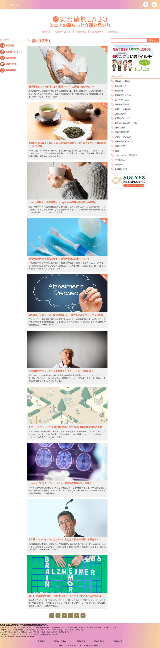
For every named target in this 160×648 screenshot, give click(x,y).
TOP (5, 5)
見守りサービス (122, 100)
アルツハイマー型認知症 (126, 155)
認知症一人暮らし (123, 109)
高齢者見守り (121, 86)
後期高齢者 (120, 160)
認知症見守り (97, 32)
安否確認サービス (123, 118)
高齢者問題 (81, 32)
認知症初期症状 (122, 132)
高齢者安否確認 (122, 104)
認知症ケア (120, 146)
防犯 (117, 151)
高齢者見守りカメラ (124, 141)
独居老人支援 (121, 169)
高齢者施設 (113, 32)
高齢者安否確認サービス (126, 123)
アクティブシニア (123, 137)
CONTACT (14, 5)
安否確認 (46, 32)
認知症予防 (120, 127)
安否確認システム (123, 95)
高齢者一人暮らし (63, 32)
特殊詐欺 (119, 165)
